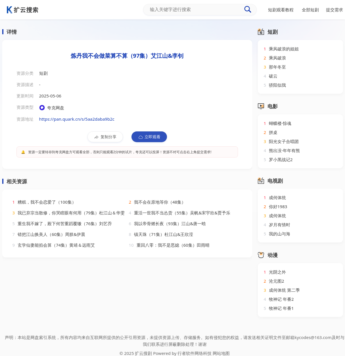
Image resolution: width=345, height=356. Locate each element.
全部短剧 (310, 9)
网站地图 (221, 353)
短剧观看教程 (281, 9)
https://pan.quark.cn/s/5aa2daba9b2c (76, 119)
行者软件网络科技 (194, 353)
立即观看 (149, 137)
